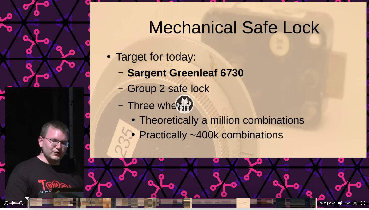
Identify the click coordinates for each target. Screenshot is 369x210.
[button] (184, 104)
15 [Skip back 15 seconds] (6, 203)
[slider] (171, 203)
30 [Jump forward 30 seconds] (21, 203)
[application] (184, 104)
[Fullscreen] (363, 203)
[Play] (13, 203)
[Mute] (340, 203)
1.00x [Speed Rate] (348, 203)
